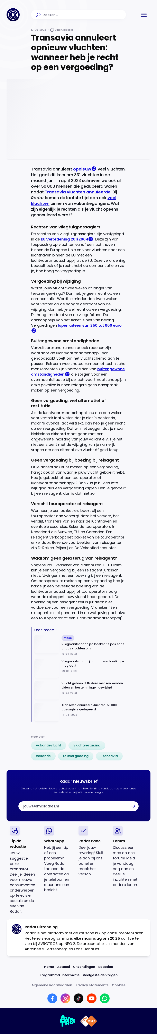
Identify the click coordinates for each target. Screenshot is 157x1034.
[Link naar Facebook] (52, 998)
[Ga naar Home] (13, 14)
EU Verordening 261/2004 (64, 239)
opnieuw (82, 169)
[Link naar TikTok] (78, 998)
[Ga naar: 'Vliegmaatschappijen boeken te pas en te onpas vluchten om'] (80, 645)
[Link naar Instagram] (65, 998)
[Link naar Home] (49, 966)
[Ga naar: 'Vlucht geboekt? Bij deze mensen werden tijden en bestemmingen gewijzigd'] (80, 690)
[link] (48, 745)
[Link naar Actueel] (63, 966)
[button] (143, 14)
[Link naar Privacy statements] (92, 985)
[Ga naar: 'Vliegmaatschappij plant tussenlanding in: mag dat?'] (80, 668)
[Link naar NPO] (88, 1021)
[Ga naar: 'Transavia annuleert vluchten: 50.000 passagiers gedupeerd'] (80, 712)
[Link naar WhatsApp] (105, 998)
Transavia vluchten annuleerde (78, 192)
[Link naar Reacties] (105, 966)
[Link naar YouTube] (91, 998)
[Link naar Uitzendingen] (84, 966)
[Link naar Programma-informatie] (59, 975)
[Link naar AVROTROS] (67, 1021)
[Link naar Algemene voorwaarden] (51, 985)
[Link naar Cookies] (119, 985)
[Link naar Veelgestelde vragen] (100, 975)
